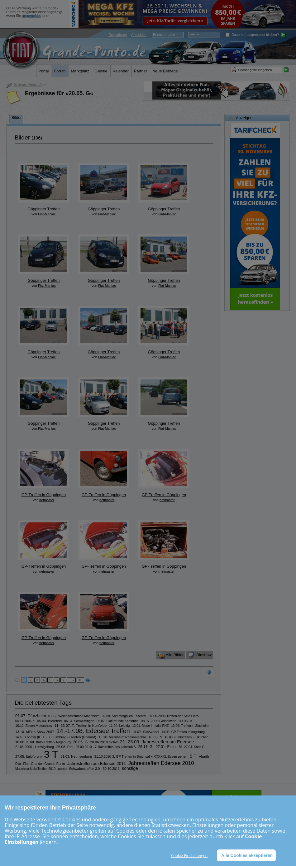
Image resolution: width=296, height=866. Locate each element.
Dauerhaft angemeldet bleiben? (252, 35)
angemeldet (31, 15)
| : (127, 35)
